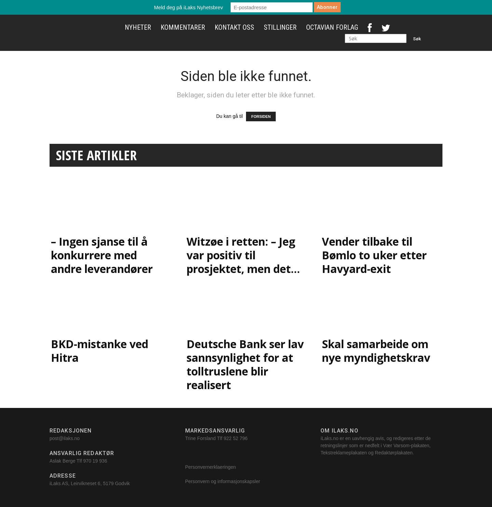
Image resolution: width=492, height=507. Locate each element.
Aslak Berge (62, 461)
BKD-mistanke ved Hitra (99, 351)
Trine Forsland (200, 438)
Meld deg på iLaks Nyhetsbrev (188, 7)
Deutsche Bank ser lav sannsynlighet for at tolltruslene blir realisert (245, 364)
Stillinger (280, 27)
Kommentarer (183, 27)
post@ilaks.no (65, 438)
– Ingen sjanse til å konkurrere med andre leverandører (102, 255)
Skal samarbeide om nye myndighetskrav (376, 351)
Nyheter (138, 27)
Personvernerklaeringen (210, 467)
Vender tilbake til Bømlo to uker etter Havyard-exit (374, 255)
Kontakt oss (234, 27)
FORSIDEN (261, 116)
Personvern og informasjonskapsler (223, 481)
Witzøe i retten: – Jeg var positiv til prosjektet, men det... (243, 255)
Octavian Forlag (332, 27)
